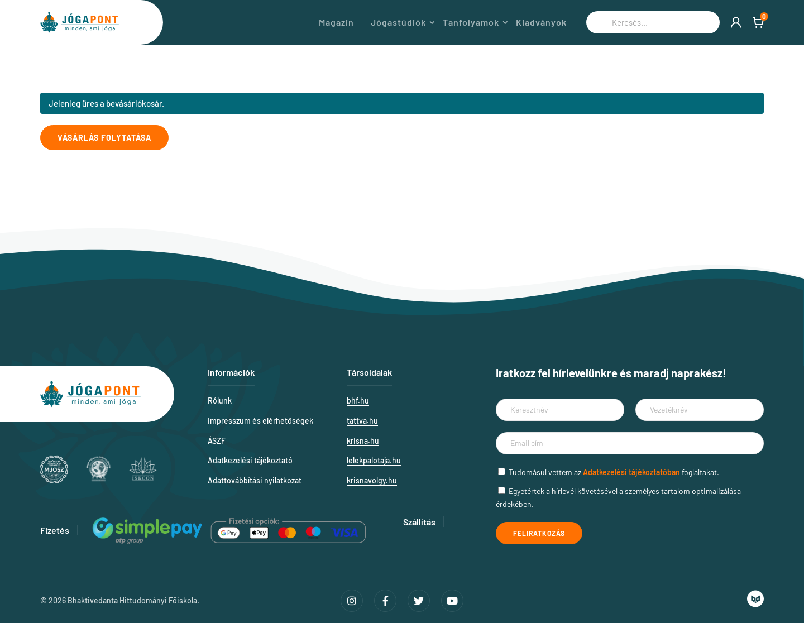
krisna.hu (363, 440)
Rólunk (220, 400)
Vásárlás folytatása (104, 137)
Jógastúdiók (398, 22)
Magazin (336, 22)
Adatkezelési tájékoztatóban (631, 472)
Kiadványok (541, 22)
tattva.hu (362, 420)
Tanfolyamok (471, 22)
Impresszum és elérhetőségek (260, 420)
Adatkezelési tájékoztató (250, 460)
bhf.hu (358, 400)
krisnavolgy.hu (372, 480)
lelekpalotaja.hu (374, 460)
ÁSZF (217, 440)
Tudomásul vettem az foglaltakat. (614, 472)
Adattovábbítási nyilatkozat (255, 480)
